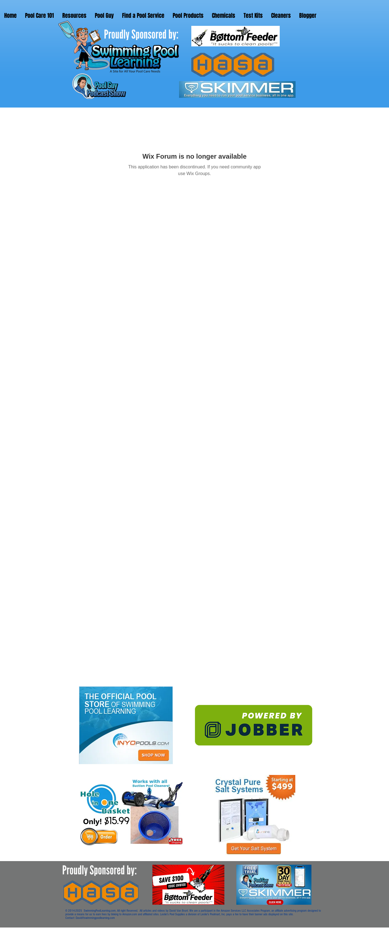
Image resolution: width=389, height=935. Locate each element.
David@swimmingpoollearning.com (95, 918)
